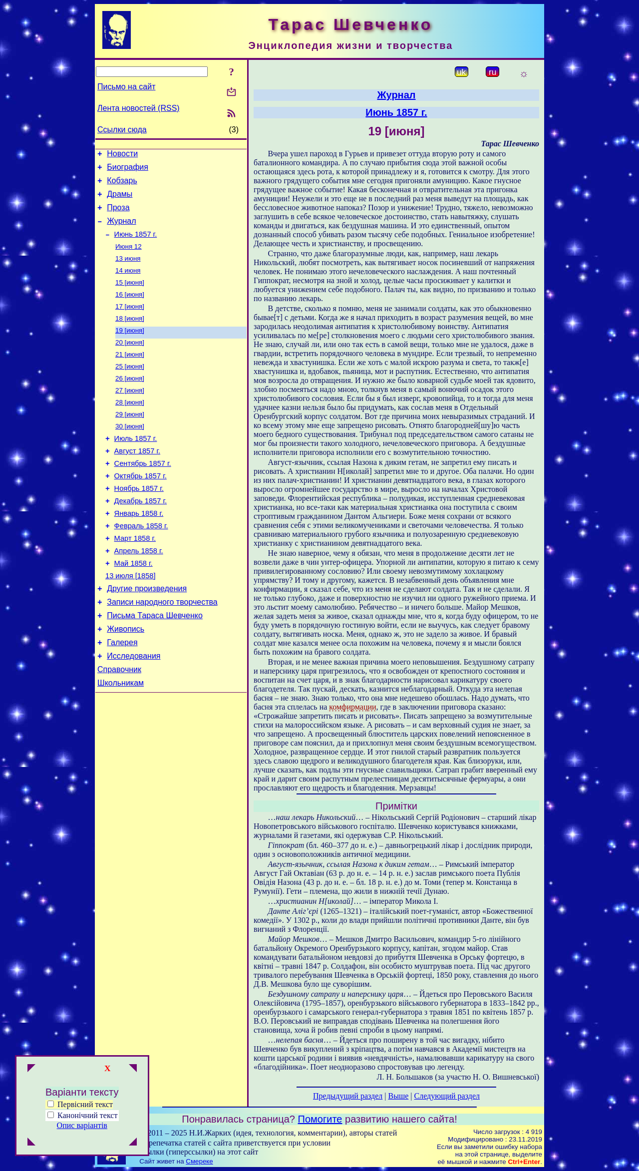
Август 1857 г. (137, 480)
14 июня (128, 284)
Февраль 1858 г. (141, 564)
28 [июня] (129, 426)
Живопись (125, 679)
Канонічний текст (87, 1115)
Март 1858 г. (135, 578)
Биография (127, 170)
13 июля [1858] (130, 620)
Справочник (119, 724)
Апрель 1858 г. (138, 592)
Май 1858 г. (133, 606)
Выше (398, 1096)
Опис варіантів (82, 1125)
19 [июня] (129, 349)
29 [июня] (129, 439)
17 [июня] (129, 323)
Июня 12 (128, 258)
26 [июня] (129, 400)
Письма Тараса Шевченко (155, 664)
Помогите (320, 1119)
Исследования (133, 709)
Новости (122, 155)
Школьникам (120, 739)
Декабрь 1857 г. (140, 536)
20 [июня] (129, 362)
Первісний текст (80, 1104)
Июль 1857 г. (135, 466)
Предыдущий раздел (347, 1096)
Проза (118, 215)
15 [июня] (129, 297)
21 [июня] (129, 375)
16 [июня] (129, 310)
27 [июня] (129, 413)
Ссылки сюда (122, 129)
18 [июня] (129, 336)
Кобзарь (122, 185)
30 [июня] (129, 452)
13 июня (128, 271)
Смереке (199, 1161)
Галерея (122, 694)
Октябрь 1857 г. (140, 508)
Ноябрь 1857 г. (139, 522)
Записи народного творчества (162, 649)
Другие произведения (147, 634)
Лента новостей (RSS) (138, 108)
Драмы (119, 200)
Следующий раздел (447, 1096)
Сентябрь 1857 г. (142, 494)
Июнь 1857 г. (135, 245)
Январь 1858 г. (139, 550)
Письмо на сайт (126, 86)
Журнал (121, 230)
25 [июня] (129, 387)
